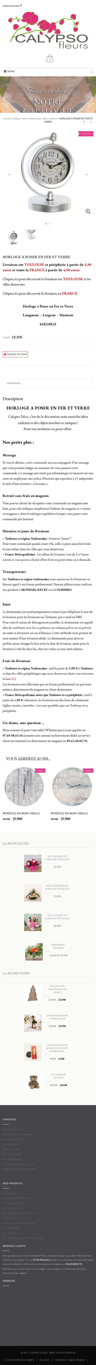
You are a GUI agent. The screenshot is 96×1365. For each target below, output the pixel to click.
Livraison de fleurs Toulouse (17, 1134)
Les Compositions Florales (17, 1198)
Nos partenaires (11, 1144)
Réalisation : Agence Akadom (70, 1359)
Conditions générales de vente (18, 1164)
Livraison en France (13, 1139)
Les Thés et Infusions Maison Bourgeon (24, 1238)
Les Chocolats (10, 1233)
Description (13, 383)
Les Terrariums (11, 1218)
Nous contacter (11, 1149)
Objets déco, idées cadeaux (43, 118)
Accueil (6, 118)
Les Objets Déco (11, 1228)
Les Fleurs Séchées (13, 1208)
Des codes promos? (13, 1154)
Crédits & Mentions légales (20, 1359)
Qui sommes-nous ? (13, 1129)
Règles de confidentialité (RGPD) (19, 1169)
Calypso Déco (20, 118)
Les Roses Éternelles (14, 1203)
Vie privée (44, 1359)
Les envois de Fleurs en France (19, 1223)
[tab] (48, 383)
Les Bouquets (10, 1193)
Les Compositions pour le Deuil (19, 1213)
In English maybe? (12, 1159)
